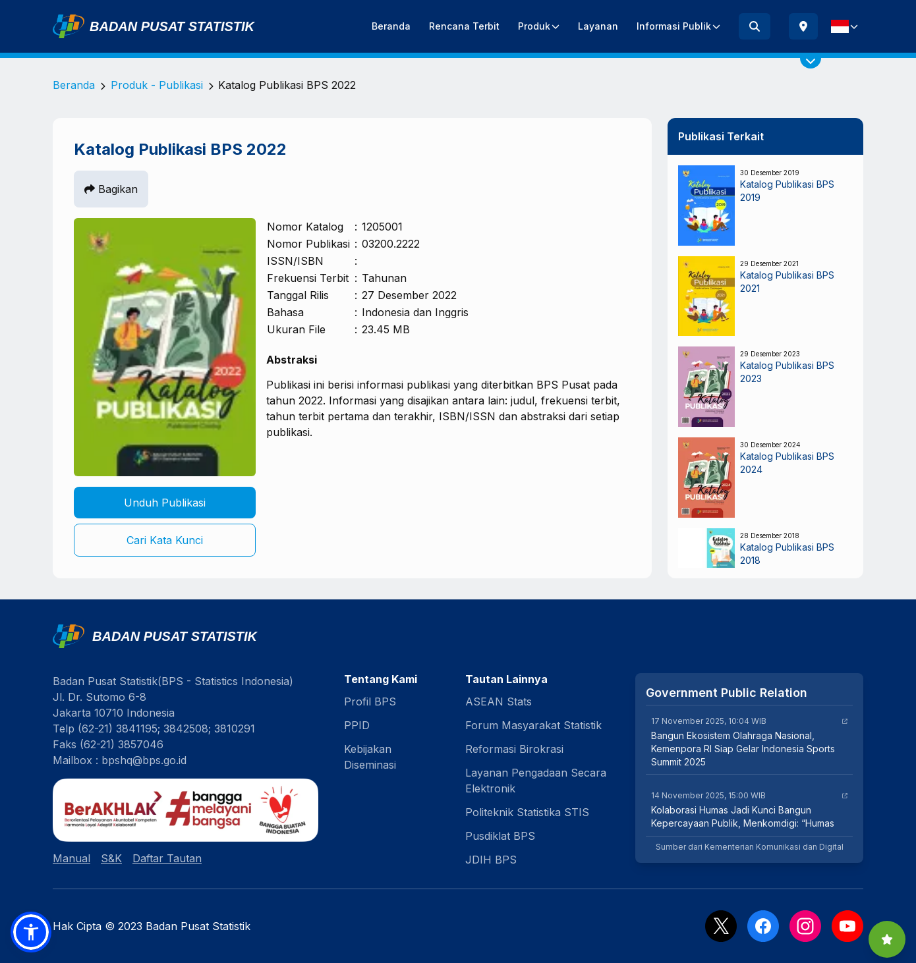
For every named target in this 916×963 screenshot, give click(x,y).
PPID (357, 725)
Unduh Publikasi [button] (165, 502)
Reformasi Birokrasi (514, 749)
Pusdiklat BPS (500, 835)
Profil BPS (370, 701)
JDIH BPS (491, 859)
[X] (721, 926)
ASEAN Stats (498, 701)
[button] (31, 932)
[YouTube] (847, 926)
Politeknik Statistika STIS (527, 812)
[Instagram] (805, 926)
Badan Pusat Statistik (172, 26)
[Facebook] (763, 926)
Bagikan (111, 189)
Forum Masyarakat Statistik (533, 725)
